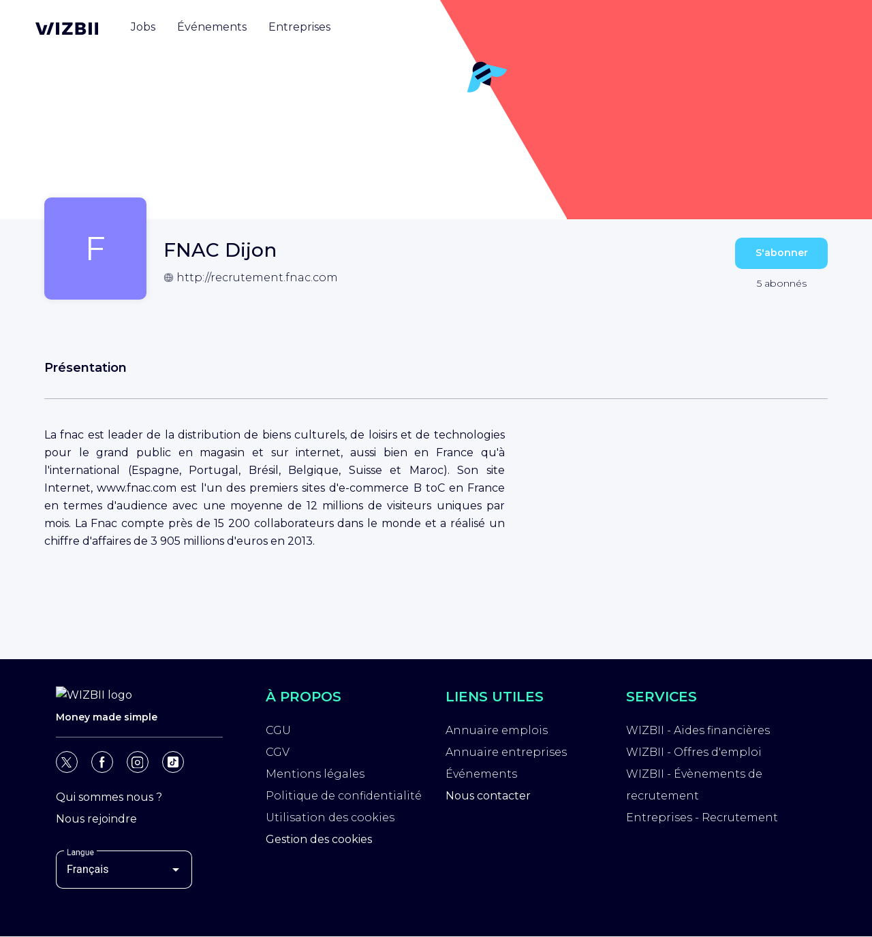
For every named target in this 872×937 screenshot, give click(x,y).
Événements (481, 773)
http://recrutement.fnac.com (257, 277)
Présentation (85, 367)
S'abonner (782, 253)
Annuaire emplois (497, 730)
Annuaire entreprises (506, 752)
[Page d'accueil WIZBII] (66, 28)
